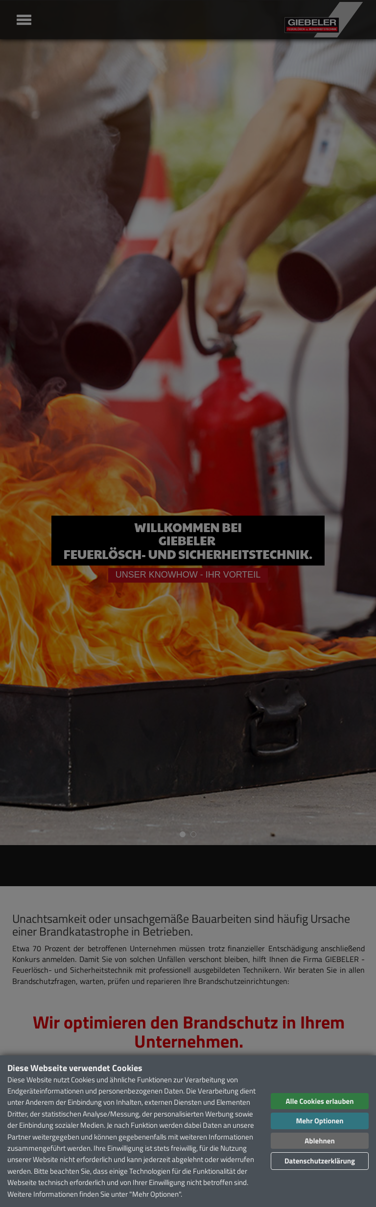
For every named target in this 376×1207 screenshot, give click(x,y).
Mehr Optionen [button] (319, 1120)
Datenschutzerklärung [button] (319, 1160)
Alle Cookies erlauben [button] (319, 1101)
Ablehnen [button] (319, 1140)
